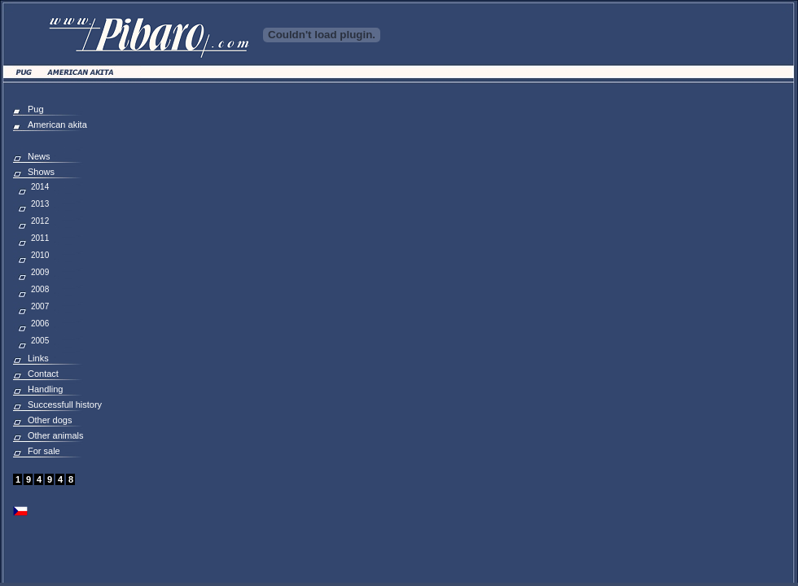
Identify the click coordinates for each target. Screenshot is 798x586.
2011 (40, 238)
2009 (40, 272)
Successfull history (65, 404)
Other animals (55, 435)
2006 (40, 323)
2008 (40, 289)
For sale (44, 451)
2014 (40, 186)
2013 (40, 203)
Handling (45, 389)
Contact (43, 373)
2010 (40, 255)
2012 (40, 220)
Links (38, 358)
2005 (40, 340)
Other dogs (50, 420)
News (39, 156)
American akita (57, 124)
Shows (41, 172)
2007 (40, 306)
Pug (36, 109)
